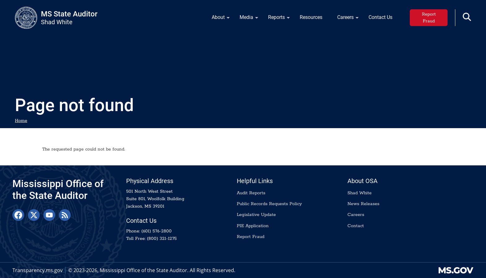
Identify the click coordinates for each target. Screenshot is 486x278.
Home (21, 120)
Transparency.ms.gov (37, 270)
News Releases (363, 204)
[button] (467, 17)
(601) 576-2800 (156, 231)
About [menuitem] (217, 18)
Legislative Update (256, 214)
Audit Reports (251, 193)
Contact (355, 226)
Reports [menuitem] (275, 18)
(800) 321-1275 (162, 238)
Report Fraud (429, 17)
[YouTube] (49, 215)
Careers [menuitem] (344, 18)
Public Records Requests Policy (269, 204)
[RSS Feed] (65, 215)
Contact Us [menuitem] (380, 17)
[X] (34, 215)
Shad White (359, 193)
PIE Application (253, 226)
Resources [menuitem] (311, 17)
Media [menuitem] (245, 18)
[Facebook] (18, 215)
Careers (355, 214)
